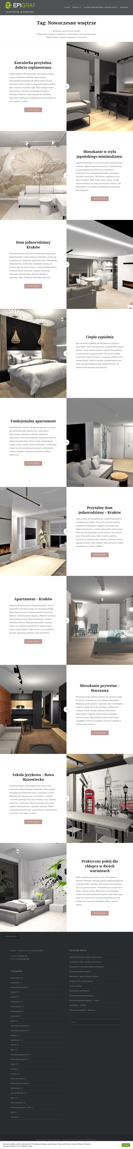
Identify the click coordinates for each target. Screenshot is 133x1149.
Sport (13, 1117)
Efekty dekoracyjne (18, 1064)
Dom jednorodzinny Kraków (80, 976)
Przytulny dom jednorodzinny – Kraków (84, 1005)
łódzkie (13, 997)
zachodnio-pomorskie (19, 1035)
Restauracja (15, 1093)
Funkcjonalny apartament (79, 996)
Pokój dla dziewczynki (19, 1088)
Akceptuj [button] (126, 1145)
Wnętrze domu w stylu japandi (81, 986)
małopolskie (15, 1006)
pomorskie (15, 1021)
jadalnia (13, 1049)
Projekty (14, 1040)
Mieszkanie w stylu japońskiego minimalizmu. (86, 972)
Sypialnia (14, 1122)
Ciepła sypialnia (75, 991)
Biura (13, 1054)
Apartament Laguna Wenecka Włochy (83, 981)
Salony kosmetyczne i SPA (20, 1112)
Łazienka (14, 1079)
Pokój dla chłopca (17, 1083)
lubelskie (14, 1002)
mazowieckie (15, 1011)
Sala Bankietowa (17, 1098)
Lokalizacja (15, 987)
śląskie (13, 1026)
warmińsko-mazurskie (19, 1030)
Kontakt (124, 7)
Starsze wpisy (11, 941)
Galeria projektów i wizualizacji (100, 7)
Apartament (15, 1045)
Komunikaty (15, 983)
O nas (67, 7)
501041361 (23, 961)
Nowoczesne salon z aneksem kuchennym (85, 967)
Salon (13, 1103)
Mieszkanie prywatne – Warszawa (82, 1015)
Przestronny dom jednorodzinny (81, 1000)
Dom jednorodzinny (18, 1059)
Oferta (75, 7)
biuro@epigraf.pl (23, 964)
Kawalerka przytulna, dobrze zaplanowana (85, 962)
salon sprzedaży (17, 1107)
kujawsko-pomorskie (18, 992)
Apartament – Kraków (77, 1010)
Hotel (13, 1069)
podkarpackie (16, 1016)
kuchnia (14, 1074)
